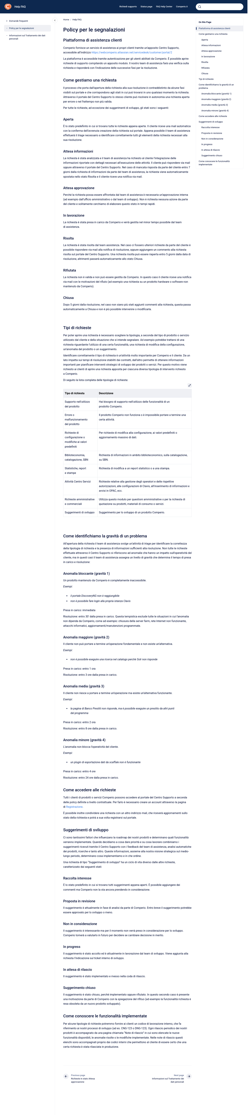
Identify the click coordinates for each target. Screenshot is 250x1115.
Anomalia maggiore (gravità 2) (216, 99)
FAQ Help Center (164, 6)
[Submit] (199, 6)
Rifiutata (205, 68)
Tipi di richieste (206, 79)
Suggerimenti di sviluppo (211, 121)
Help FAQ (20, 6)
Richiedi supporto (128, 6)
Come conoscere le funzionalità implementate (214, 163)
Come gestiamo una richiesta (213, 34)
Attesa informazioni (211, 45)
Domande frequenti (18, 21)
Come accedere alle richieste (213, 116)
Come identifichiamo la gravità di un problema (216, 86)
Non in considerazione (212, 138)
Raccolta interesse (210, 127)
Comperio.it (182, 6)
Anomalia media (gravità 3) (214, 105)
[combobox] (219, 7)
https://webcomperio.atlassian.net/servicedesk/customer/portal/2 (132, 52)
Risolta (204, 62)
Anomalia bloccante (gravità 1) (216, 93)
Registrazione (74, 806)
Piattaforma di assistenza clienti (214, 28)
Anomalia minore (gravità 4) (215, 110)
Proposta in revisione (211, 133)
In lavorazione (208, 56)
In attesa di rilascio (210, 150)
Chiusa (204, 73)
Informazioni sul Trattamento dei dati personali (27, 37)
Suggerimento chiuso (211, 155)
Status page (146, 6)
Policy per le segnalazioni (21, 28)
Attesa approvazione (211, 51)
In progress (206, 144)
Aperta (204, 39)
